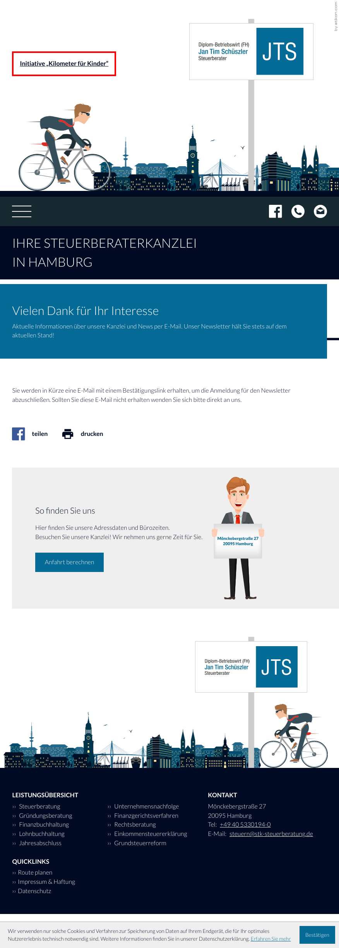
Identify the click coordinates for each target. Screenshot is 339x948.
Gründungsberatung (45, 815)
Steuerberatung (39, 806)
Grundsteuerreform (139, 843)
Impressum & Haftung (46, 881)
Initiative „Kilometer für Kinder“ (64, 63)
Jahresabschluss (40, 843)
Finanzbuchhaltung (43, 824)
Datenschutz (34, 891)
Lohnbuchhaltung (41, 833)
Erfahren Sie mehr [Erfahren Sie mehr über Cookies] (271, 939)
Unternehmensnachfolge (146, 806)
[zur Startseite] (251, 51)
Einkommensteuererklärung (150, 833)
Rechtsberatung (134, 824)
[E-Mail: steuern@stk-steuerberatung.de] (316, 211)
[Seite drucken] (88, 434)
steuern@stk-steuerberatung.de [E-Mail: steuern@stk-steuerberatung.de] (271, 833)
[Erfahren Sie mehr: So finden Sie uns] (69, 562)
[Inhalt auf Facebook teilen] (36, 434)
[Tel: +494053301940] (293, 211)
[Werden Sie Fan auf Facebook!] (271, 211)
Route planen (35, 872)
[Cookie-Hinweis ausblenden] (317, 935)
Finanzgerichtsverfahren (145, 815)
